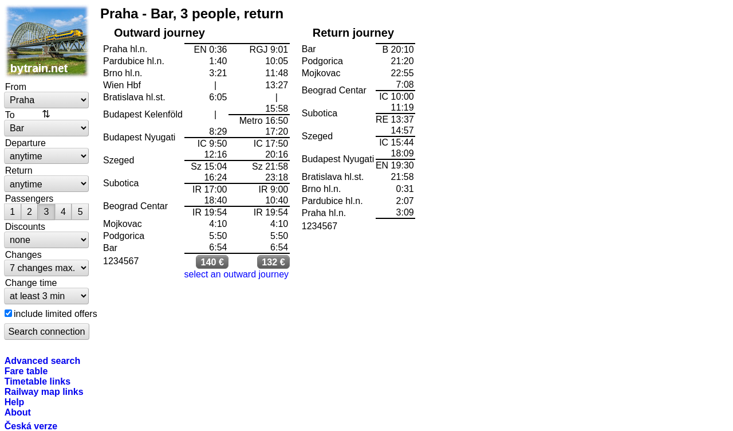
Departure (25, 143)
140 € (212, 262)
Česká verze (31, 426)
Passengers (29, 198)
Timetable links (37, 381)
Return (19, 170)
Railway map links (44, 391)
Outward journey (159, 32)
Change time (31, 282)
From (15, 86)
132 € (273, 262)
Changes (23, 254)
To (10, 114)
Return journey (353, 32)
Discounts (25, 226)
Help (15, 402)
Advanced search (43, 360)
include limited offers (55, 313)
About (18, 412)
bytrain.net (47, 41)
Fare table (26, 371)
